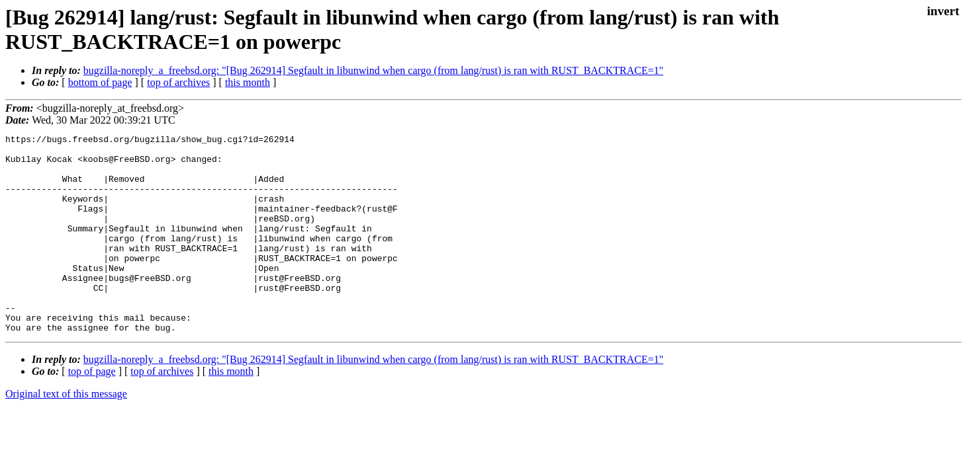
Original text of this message (66, 433)
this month (247, 82)
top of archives (178, 82)
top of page (92, 410)
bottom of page (100, 82)
